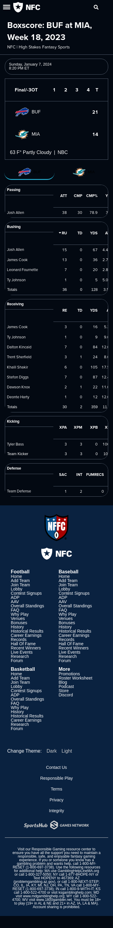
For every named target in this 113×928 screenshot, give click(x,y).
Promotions (69, 673)
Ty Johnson (16, 279)
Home (16, 576)
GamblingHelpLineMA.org (78, 871)
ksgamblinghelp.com (74, 892)
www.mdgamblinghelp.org (43, 896)
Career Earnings (26, 635)
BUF (28, 111)
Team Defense (19, 491)
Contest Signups (26, 593)
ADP (15, 597)
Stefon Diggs (18, 377)
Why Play (20, 614)
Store (64, 690)
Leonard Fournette (22, 269)
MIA (27, 134)
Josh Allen (15, 212)
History (17, 626)
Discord (66, 694)
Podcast (66, 686)
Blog (63, 682)
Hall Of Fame (23, 643)
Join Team (20, 584)
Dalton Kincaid (19, 347)
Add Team (20, 580)
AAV (15, 601)
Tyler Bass (15, 444)
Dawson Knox (18, 387)
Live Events (22, 652)
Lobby (16, 589)
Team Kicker (17, 454)
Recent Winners (26, 648)
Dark (51, 751)
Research (20, 656)
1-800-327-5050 (38, 874)
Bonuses (19, 622)
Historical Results (27, 631)
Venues (18, 618)
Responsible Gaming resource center (61, 849)
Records (19, 639)
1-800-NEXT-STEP (83, 882)
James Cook (17, 259)
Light (66, 751)
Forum (17, 660)
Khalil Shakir (17, 367)
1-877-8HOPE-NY (79, 874)
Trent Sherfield (19, 356)
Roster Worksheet (76, 678)
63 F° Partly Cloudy (31, 152)
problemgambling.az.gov (34, 882)
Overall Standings (27, 605)
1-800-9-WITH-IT (80, 889)
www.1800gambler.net (54, 900)
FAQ (15, 610)
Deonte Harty (18, 396)
